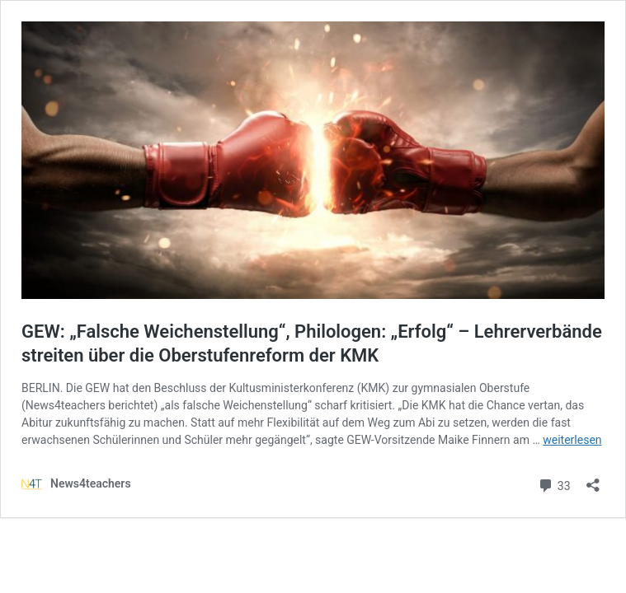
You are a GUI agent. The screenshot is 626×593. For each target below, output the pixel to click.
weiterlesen (572, 439)
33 (554, 484)
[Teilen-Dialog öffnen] (593, 480)
